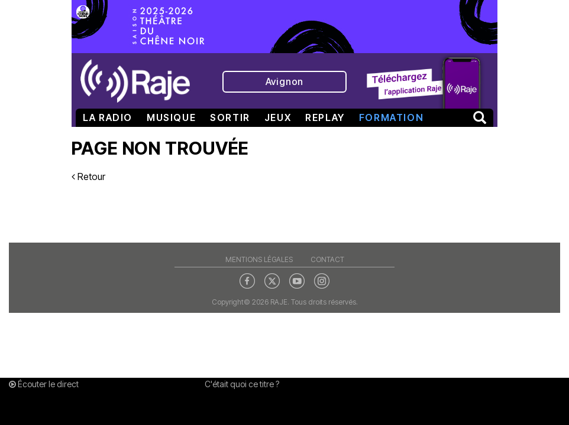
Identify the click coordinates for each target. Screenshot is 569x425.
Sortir (230, 117)
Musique (171, 117)
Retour (88, 176)
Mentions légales (259, 259)
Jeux (277, 117)
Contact (327, 259)
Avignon (285, 81)
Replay (325, 117)
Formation (391, 117)
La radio (107, 117)
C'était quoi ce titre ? (242, 384)
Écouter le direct (44, 384)
